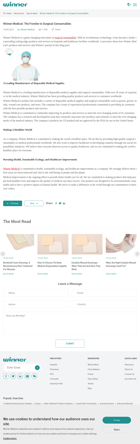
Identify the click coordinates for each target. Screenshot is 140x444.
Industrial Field (56, 384)
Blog (90, 388)
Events (90, 374)
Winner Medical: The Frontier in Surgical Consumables (64, 13)
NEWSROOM (93, 358)
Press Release (94, 369)
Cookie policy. (10, 438)
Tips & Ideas (31, 13)
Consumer (54, 379)
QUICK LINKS (131, 358)
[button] (3, 255)
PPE (52, 374)
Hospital (53, 365)
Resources (129, 365)
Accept (117, 420)
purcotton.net (130, 379)
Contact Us (129, 374)
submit (70, 345)
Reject (117, 429)
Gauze (38, 403)
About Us (129, 369)
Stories (91, 384)
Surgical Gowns (107, 403)
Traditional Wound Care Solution (17, 403)
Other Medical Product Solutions (58, 403)
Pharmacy (54, 369)
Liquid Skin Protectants (86, 403)
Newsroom (19, 13)
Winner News (93, 365)
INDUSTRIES (55, 358)
